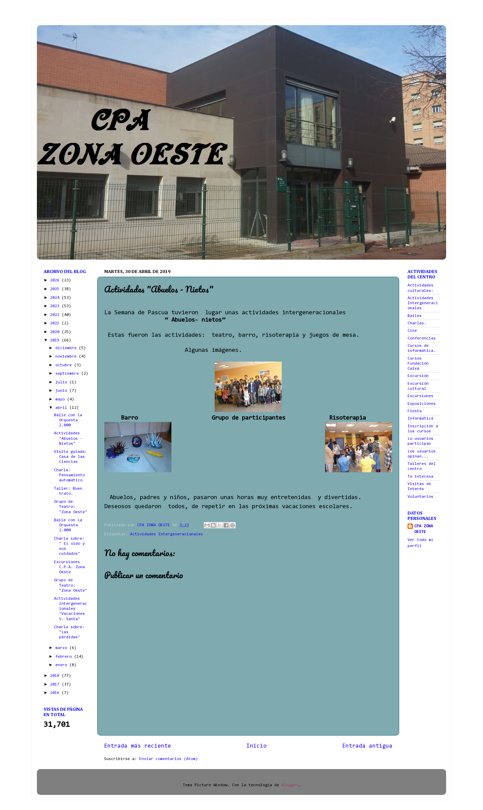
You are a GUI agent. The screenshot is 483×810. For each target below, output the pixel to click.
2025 (56, 289)
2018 (56, 676)
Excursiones (420, 396)
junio (62, 391)
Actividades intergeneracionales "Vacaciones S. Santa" (70, 609)
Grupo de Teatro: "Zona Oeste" (70, 507)
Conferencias (422, 338)
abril (62, 408)
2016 (56, 693)
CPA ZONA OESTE (423, 529)
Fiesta (415, 411)
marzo (62, 648)
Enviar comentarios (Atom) (168, 759)
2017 (56, 685)
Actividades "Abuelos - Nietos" (68, 438)
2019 (56, 340)
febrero (64, 657)
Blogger (289, 785)
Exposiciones (422, 404)
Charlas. (417, 323)
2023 (56, 306)
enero (62, 665)
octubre (64, 365)
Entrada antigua (367, 746)
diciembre (67, 348)
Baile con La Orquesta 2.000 (68, 525)
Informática (420, 419)
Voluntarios (420, 497)
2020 (56, 332)
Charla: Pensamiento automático (69, 475)
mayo (61, 399)
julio (62, 382)
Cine (412, 331)
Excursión (418, 376)
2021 (56, 323)
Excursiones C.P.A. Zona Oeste (69, 567)
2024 (56, 298)
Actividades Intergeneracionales (166, 534)
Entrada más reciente (137, 746)
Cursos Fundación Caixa (418, 364)
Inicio (257, 746)
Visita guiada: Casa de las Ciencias (70, 457)
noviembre (67, 357)
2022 (56, 315)
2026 (56, 280)
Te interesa (420, 477)
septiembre (68, 374)
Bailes (415, 316)
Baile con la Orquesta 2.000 (68, 420)
